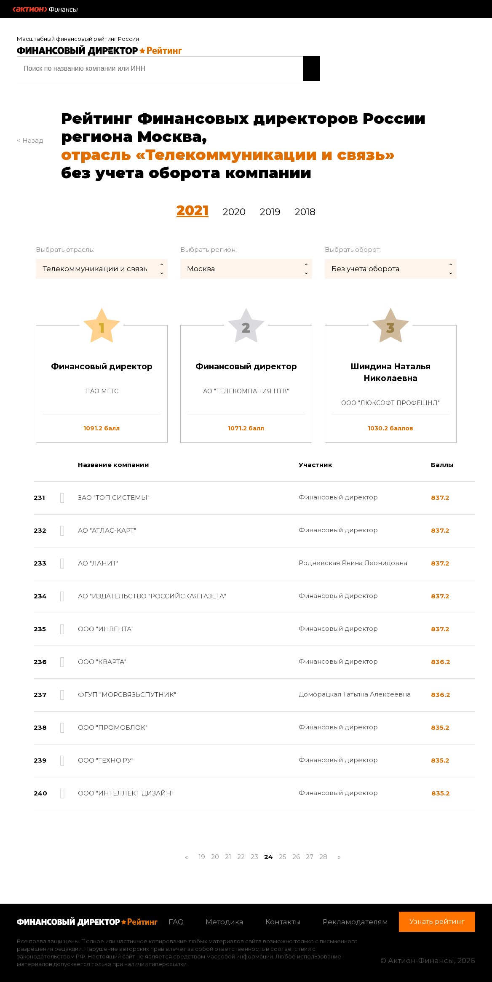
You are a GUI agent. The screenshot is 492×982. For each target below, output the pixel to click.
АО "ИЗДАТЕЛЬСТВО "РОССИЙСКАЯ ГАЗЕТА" (152, 591)
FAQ (176, 917)
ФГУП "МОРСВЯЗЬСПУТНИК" (127, 690)
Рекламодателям (355, 917)
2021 (192, 205)
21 (228, 852)
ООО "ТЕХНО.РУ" (106, 756)
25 (282, 852)
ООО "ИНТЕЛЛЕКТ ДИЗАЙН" (126, 789)
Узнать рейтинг (266, 65)
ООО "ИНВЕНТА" (106, 624)
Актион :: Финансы (45, 9)
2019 (270, 207)
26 (296, 852)
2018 (305, 207)
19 (201, 852)
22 (241, 852)
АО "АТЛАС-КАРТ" (107, 526)
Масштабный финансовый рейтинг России (78, 38)
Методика (224, 917)
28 (323, 852)
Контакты (283, 917)
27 (309, 852)
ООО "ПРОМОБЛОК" (112, 723)
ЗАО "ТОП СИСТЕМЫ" (114, 493)
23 (254, 852)
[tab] (246, 379)
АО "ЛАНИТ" (98, 559)
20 (215, 852)
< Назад (30, 136)
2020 (234, 207)
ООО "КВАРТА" (102, 657)
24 (268, 852)
